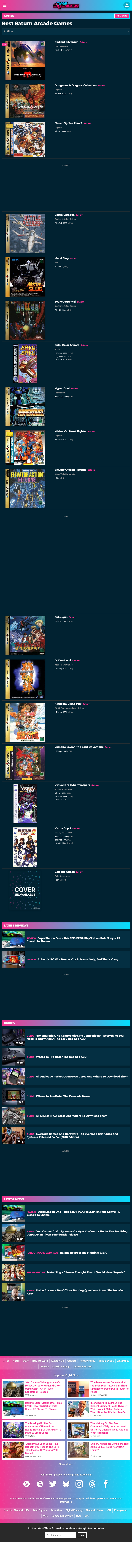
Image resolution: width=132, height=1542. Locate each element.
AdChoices (91, 1498)
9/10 (4, 44)
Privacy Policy (87, 1360)
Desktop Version (83, 1366)
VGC (45, 1515)
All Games (122, 15)
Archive (44, 1366)
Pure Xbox (56, 1510)
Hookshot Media (26, 1498)
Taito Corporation (68, 474)
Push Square (40, 1510)
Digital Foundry (74, 1510)
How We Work (40, 1360)
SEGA (57, 349)
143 (19, 1043)
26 (20, 1063)
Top (6, 1360)
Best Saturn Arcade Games (37, 23)
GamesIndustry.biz (62, 1515)
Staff (26, 1360)
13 (20, 1278)
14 (20, 1298)
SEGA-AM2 (67, 833)
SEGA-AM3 (67, 789)
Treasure (64, 46)
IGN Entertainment (54, 1498)
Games (9, 15)
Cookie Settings (61, 1366)
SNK (57, 262)
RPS (86, 1515)
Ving (57, 474)
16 (20, 1082)
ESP (56, 46)
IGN (109, 1510)
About (16, 1360)
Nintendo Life (21, 1510)
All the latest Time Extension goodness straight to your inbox (66, 1528)
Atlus (57, 665)
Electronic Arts (61, 219)
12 (20, 945)
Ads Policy (123, 1360)
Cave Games (67, 665)
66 (20, 1239)
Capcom (58, 90)
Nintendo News (94, 1510)
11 (20, 1219)
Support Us (57, 1360)
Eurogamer (120, 1510)
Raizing (73, 219)
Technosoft (60, 393)
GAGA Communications (65, 708)
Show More (66, 1464)
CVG (78, 1515)
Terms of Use (106, 1360)
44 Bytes (79, 1498)
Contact (71, 1360)
